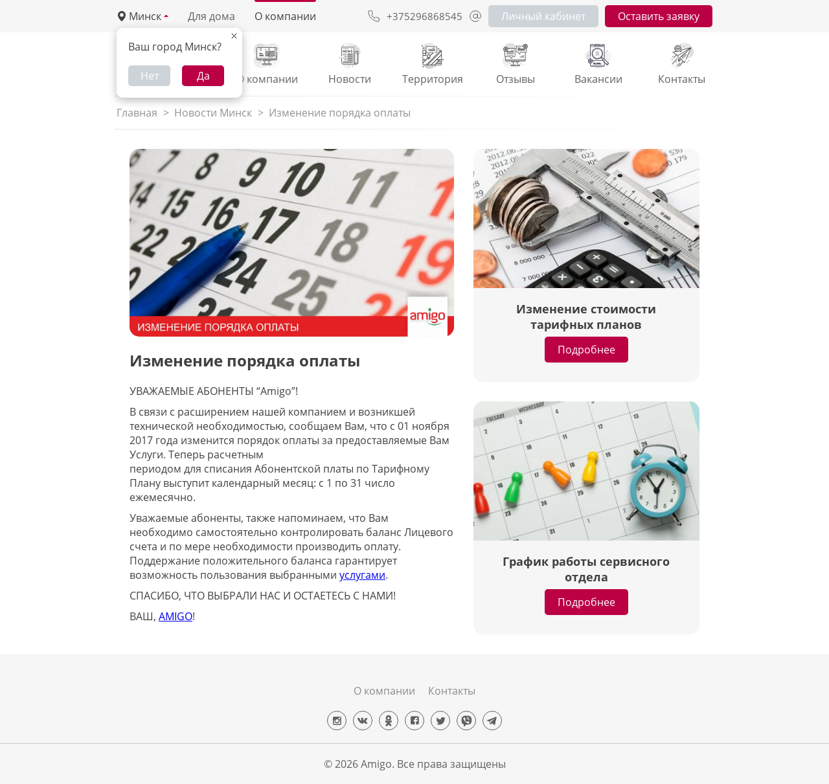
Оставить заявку (658, 16)
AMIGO (175, 616)
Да (203, 76)
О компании (285, 16)
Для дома (211, 16)
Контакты (451, 691)
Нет (150, 76)
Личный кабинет (543, 16)
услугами (362, 575)
